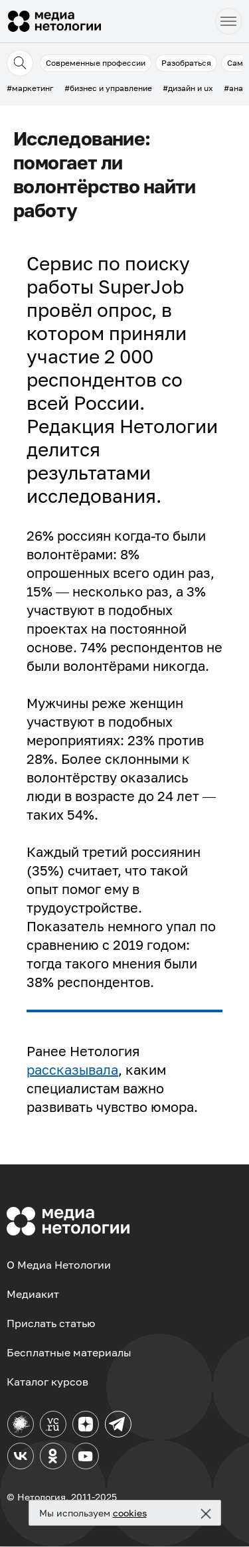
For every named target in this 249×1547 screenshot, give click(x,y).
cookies (130, 1512)
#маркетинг (30, 88)
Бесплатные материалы (69, 1352)
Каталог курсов (47, 1381)
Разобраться (186, 63)
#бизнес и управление (108, 88)
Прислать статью (51, 1323)
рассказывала (72, 1069)
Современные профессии (95, 63)
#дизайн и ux (188, 88)
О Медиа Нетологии (59, 1264)
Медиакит (33, 1294)
